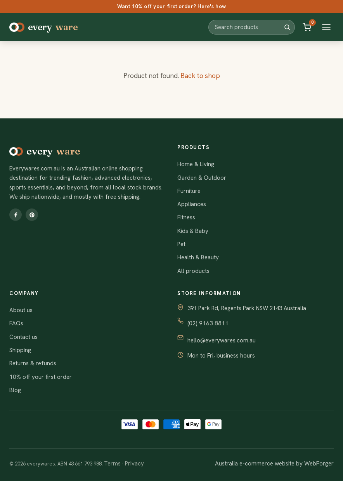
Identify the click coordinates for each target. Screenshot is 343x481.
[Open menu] (326, 27)
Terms (112, 463)
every (43, 27)
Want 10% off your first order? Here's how (171, 6)
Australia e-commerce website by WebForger (274, 463)
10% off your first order (40, 377)
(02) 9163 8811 (208, 323)
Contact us (23, 337)
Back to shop (200, 75)
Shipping (20, 350)
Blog (15, 390)
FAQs (16, 323)
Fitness (186, 217)
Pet (181, 244)
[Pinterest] (32, 214)
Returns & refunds (32, 363)
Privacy (134, 463)
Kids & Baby (192, 231)
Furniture (189, 191)
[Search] (287, 27)
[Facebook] (15, 214)
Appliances (191, 204)
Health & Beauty (198, 257)
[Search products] (249, 27)
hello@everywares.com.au (221, 340)
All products (193, 271)
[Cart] (307, 27)
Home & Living (195, 164)
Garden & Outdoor (201, 178)
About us (21, 310)
